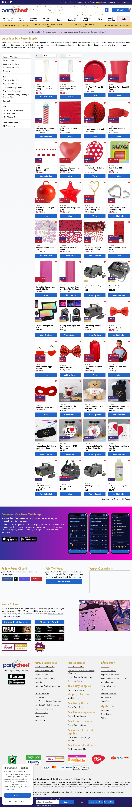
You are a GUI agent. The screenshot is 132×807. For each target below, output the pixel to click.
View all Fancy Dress (75, 707)
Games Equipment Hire (76, 667)
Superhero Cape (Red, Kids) (118, 367)
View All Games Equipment (77, 716)
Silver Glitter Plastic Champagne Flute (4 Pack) (68, 89)
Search (66, 802)
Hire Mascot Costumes (12, 117)
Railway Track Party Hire (44, 709)
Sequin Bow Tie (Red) (68, 367)
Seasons (6, 71)
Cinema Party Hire (41, 674)
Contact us (39, 805)
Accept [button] (17, 795)
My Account (105, 710)
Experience (96, 802)
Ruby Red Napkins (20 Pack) (69, 129)
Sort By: (39, 56)
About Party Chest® (108, 671)
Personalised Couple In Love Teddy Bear (93, 407)
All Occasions (9, 126)
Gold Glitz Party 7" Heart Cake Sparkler (92, 209)
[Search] (106, 10)
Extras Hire (109, 802)
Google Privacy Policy (12, 787)
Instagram (24, 579)
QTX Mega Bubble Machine (91, 487)
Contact (111, 2)
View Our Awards (49, 622)
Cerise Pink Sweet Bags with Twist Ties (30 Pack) (70, 288)
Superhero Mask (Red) (45, 407)
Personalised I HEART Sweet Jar (68, 447)
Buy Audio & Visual (85, 19)
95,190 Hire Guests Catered (83, 25)
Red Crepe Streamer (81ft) (117, 129)
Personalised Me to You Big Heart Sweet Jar (93, 447)
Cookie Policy (106, 701)
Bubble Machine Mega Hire (93, 287)
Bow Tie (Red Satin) (116, 328)
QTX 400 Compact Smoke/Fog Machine (44, 487)
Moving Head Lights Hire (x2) (70, 326)
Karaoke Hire (39, 697)
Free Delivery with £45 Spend (49, 25)
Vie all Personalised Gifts (77, 749)
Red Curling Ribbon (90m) (116, 169)
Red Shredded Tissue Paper (117, 248)
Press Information (107, 682)
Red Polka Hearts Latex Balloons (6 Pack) (94, 169)
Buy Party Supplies (34, 19)
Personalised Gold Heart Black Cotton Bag (119, 407)
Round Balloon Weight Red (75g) (45, 209)
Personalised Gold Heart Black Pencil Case (46, 447)
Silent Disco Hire (41, 720)
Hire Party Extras (10, 113)
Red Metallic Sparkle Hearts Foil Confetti (92, 248)
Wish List (104, 718)
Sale (124, 19)
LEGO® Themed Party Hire (45, 667)
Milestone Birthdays (11, 67)
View (70, 96)
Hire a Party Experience (8, 19)
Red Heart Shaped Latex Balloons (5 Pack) (70, 169)
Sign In (118, 2)
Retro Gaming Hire (41, 713)
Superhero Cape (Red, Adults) (93, 367)
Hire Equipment (21, 19)
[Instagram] (8, 2)
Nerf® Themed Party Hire (44, 671)
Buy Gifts (98, 19)
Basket (123, 9)
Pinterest (36, 579)
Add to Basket (46, 96)
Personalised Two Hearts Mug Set (119, 447)
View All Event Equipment (77, 725)
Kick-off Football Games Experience (48, 701)
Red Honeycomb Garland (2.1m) (42, 169)
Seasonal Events (9, 60)
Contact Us (105, 667)
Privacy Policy (106, 697)
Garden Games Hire (42, 694)
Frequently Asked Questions (111, 674)
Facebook (7, 579)
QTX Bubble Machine (68, 487)
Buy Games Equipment (12, 87)
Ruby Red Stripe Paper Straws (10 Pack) (45, 129)
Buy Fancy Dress (47, 19)
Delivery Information (108, 686)
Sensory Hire (39, 717)
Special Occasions (11, 64)
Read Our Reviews (17, 622)
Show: (63, 56)
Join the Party (63, 581)
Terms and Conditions (109, 694)
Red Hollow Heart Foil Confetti (69, 248)
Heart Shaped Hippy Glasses (44, 367)
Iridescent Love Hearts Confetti (45, 248)
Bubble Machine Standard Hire (115, 287)
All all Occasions (74, 698)
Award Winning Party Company (15, 25)
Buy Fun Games (60, 19)
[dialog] (17, 784)
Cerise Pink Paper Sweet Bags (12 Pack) (45, 288)
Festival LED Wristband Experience (47, 686)
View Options (95, 295)
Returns (103, 690)
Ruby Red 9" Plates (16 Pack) (93, 88)
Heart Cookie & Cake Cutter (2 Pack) (117, 209)
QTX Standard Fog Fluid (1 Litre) (118, 487)
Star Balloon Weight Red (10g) (70, 209)
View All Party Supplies (76, 690)
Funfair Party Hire (41, 690)
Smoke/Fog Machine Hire (92, 326)
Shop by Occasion (111, 19)
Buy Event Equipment (72, 19)
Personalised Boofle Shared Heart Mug (68, 407)
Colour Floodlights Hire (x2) (45, 326)
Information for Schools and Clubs (113, 678)
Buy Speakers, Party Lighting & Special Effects (16, 96)
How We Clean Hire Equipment (116, 25)
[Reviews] (101, 2)
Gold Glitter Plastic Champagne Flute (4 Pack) (44, 89)
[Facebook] (3, 2)
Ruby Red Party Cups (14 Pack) (119, 88)
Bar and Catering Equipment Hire (80, 677)
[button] (17, 801)
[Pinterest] (11, 2)
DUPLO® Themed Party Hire (45, 678)
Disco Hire (38, 682)
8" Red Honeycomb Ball (94, 129)
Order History (106, 714)
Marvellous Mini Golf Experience (47, 705)
